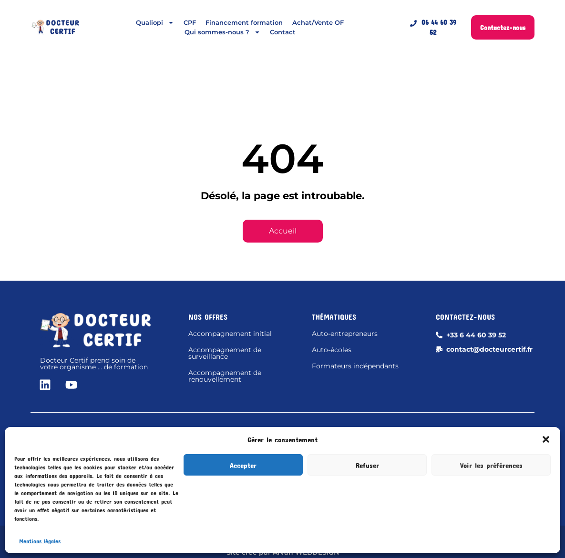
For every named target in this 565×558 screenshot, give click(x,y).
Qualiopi (155, 22)
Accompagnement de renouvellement (224, 376)
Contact (283, 32)
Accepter (243, 465)
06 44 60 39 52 (433, 27)
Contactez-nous (502, 27)
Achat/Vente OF (318, 22)
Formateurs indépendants (355, 366)
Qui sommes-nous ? (222, 32)
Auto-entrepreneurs (345, 333)
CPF (190, 22)
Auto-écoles (331, 349)
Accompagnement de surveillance (224, 353)
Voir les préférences (491, 465)
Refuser (367, 465)
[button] (546, 439)
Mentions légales (40, 541)
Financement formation (244, 22)
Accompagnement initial (230, 333)
